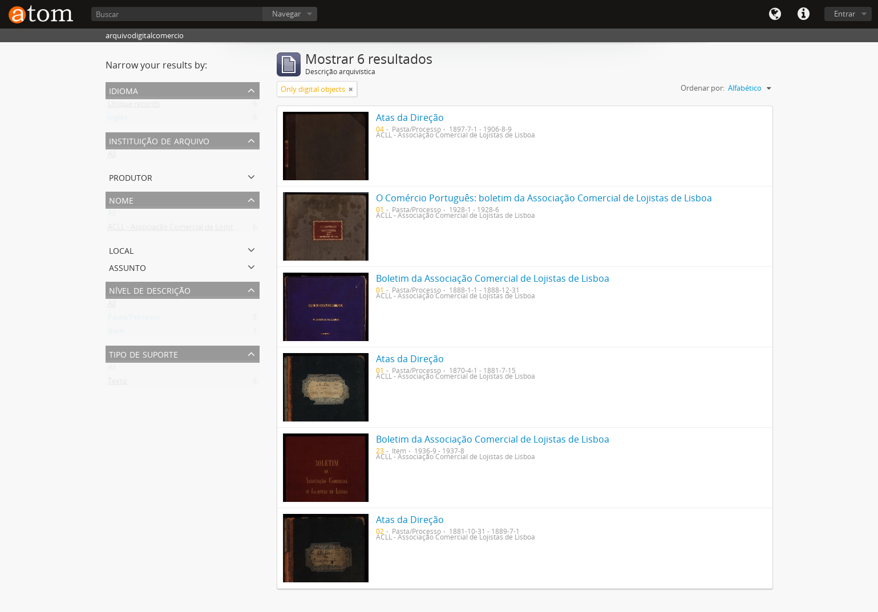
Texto (117, 383)
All (112, 156)
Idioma (774, 14)
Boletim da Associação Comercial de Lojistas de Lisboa (492, 278)
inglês (117, 120)
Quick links (803, 14)
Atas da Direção (410, 117)
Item (116, 333)
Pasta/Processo (134, 319)
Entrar (844, 14)
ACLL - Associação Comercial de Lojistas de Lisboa (191, 229)
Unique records (134, 106)
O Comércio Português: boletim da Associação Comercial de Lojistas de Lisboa (544, 198)
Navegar (286, 14)
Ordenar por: (703, 88)
